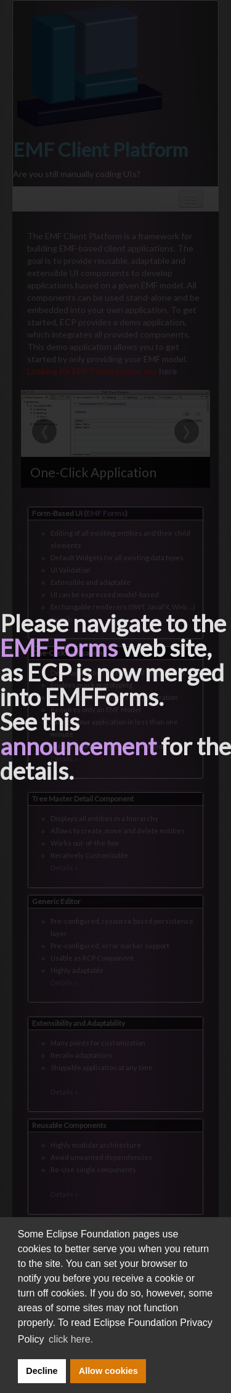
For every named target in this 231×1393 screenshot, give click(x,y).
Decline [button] (41, 1371)
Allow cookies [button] (108, 1371)
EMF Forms (59, 647)
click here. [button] (71, 1339)
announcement (78, 746)
